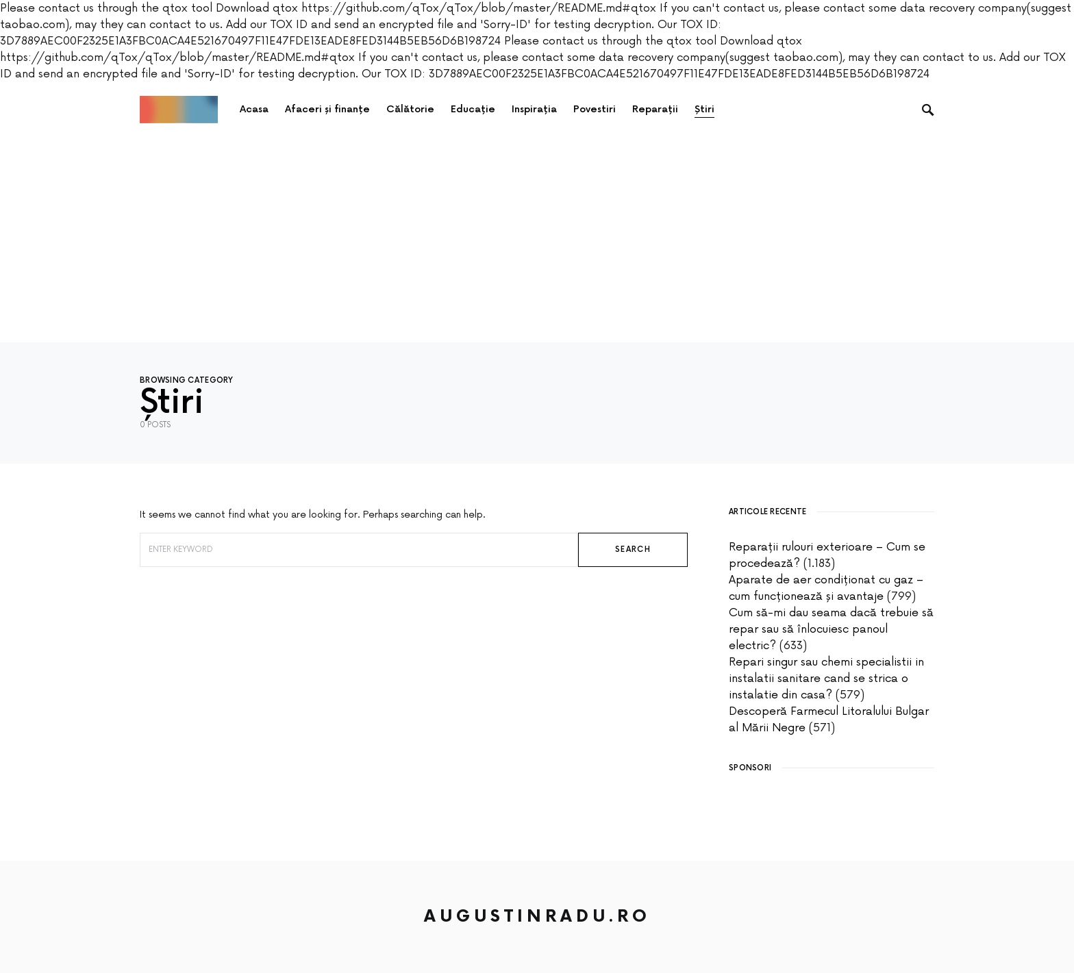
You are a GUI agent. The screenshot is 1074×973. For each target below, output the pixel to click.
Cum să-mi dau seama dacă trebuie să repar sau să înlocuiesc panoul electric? (831, 629)
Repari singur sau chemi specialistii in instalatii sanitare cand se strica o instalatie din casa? (826, 678)
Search (633, 549)
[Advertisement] (537, 240)
